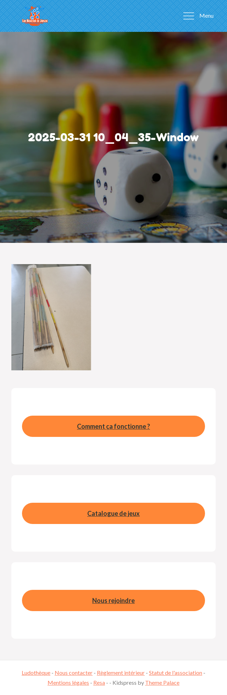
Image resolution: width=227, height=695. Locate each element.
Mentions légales (68, 682)
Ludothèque (36, 672)
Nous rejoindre (113, 600)
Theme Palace (162, 682)
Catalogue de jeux (113, 513)
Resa (99, 682)
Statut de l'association (175, 672)
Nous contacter (74, 672)
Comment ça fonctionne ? (113, 426)
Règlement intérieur (121, 672)
